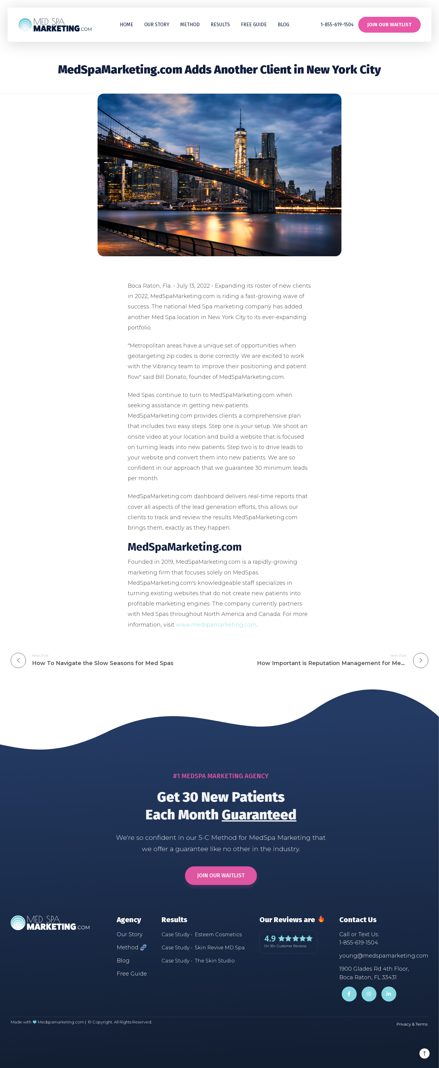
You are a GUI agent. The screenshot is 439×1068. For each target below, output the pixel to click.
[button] (220, 24)
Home (126, 24)
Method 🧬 (132, 947)
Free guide (254, 24)
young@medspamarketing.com (383, 955)
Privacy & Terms (412, 1024)
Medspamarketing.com (61, 1022)
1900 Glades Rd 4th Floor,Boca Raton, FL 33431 (374, 973)
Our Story (156, 24)
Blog (283, 24)
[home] (54, 24)
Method (190, 24)
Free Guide (132, 973)
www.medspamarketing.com (216, 624)
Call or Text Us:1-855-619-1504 (359, 938)
